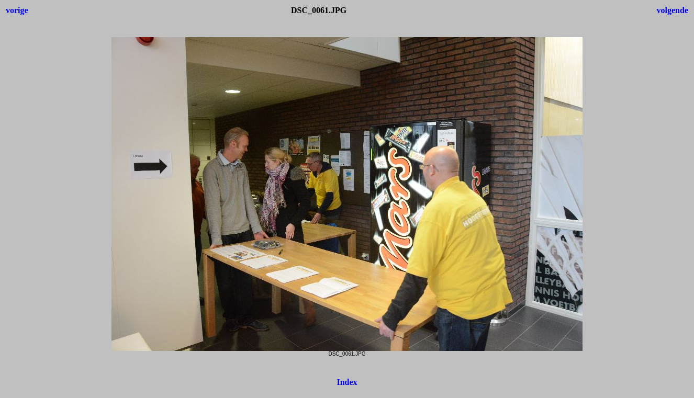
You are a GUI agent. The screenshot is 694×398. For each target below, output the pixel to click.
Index (347, 382)
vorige (17, 10)
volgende (672, 10)
